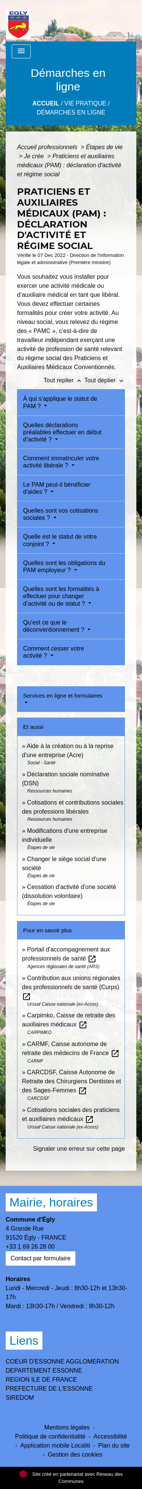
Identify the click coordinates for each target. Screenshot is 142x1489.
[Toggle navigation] (21, 51)
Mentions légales (67, 1427)
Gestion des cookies (75, 1454)
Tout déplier (104, 380)
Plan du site (114, 1445)
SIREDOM (20, 1397)
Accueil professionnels (48, 147)
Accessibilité (110, 1436)
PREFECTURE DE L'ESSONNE (49, 1388)
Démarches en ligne (71, 112)
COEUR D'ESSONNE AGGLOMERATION (62, 1361)
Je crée (34, 156)
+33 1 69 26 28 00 (30, 1246)
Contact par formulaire (40, 1258)
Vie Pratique (85, 103)
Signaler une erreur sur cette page (79, 1148)
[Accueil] (18, 21)
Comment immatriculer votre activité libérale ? (61, 462)
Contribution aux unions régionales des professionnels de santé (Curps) (71, 987)
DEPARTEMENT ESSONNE (44, 1370)
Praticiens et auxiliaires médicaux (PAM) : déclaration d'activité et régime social (69, 165)
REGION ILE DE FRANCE (41, 1379)
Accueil (45, 103)
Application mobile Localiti (55, 1445)
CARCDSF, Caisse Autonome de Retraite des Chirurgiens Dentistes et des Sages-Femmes (71, 1081)
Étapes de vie (104, 147)
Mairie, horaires (51, 1202)
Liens (24, 1340)
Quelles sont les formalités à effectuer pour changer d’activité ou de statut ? (61, 596)
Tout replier (64, 380)
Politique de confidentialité (50, 1436)
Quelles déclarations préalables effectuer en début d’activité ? (62, 432)
